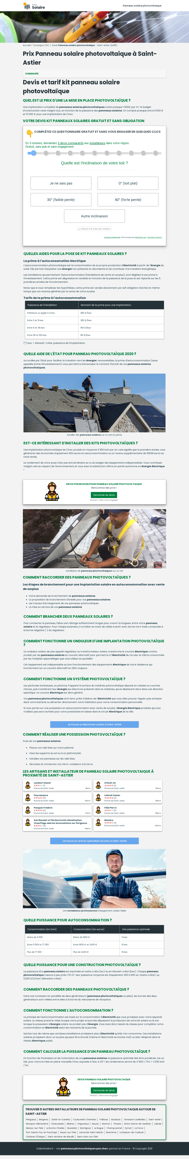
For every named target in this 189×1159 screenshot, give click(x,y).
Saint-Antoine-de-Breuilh (61, 1140)
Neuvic (95, 1127)
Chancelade (57, 1127)
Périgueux (31, 1123)
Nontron (106, 1127)
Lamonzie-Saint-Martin (91, 1136)
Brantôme (111, 1136)
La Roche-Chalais (55, 1131)
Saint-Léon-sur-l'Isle (87, 1140)
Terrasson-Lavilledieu (135, 1123)
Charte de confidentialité (112, 241)
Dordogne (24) (41, 45)
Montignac (85, 1131)
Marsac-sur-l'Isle (34, 1131)
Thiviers (117, 1127)
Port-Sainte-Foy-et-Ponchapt (41, 1136)
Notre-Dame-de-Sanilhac (137, 1127)
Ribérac (71, 1127)
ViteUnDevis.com (140, 241)
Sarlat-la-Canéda (61, 1123)
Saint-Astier (155, 1123)
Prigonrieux (83, 1127)
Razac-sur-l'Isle (68, 1136)
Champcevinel (114, 1131)
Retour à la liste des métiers (94, 232)
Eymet (128, 1131)
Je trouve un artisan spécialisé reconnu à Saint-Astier (94, 845)
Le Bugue (99, 1131)
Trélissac (103, 1123)
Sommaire (32, 73)
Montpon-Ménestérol (37, 1127)
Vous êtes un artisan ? (154, 241)
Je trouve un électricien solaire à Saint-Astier (94, 728)
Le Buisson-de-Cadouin (132, 1136)
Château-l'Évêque (35, 1140)
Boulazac (116, 1123)
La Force (139, 1131)
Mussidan (72, 1131)
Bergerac (43, 1123)
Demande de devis (104, 499)
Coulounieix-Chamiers (84, 1123)
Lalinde (157, 1127)
